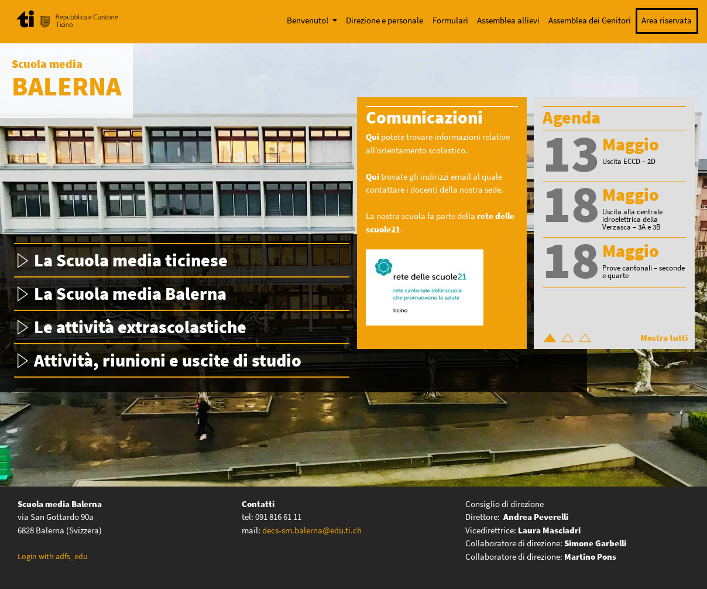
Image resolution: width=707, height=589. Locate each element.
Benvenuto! (308, 20)
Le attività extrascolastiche (140, 327)
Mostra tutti (664, 337)
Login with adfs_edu (53, 556)
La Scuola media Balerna (130, 293)
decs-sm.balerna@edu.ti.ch (312, 530)
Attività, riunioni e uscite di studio (167, 360)
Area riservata (666, 20)
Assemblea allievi (508, 20)
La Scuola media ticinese (131, 260)
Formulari (450, 20)
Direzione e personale (384, 20)
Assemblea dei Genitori (589, 20)
